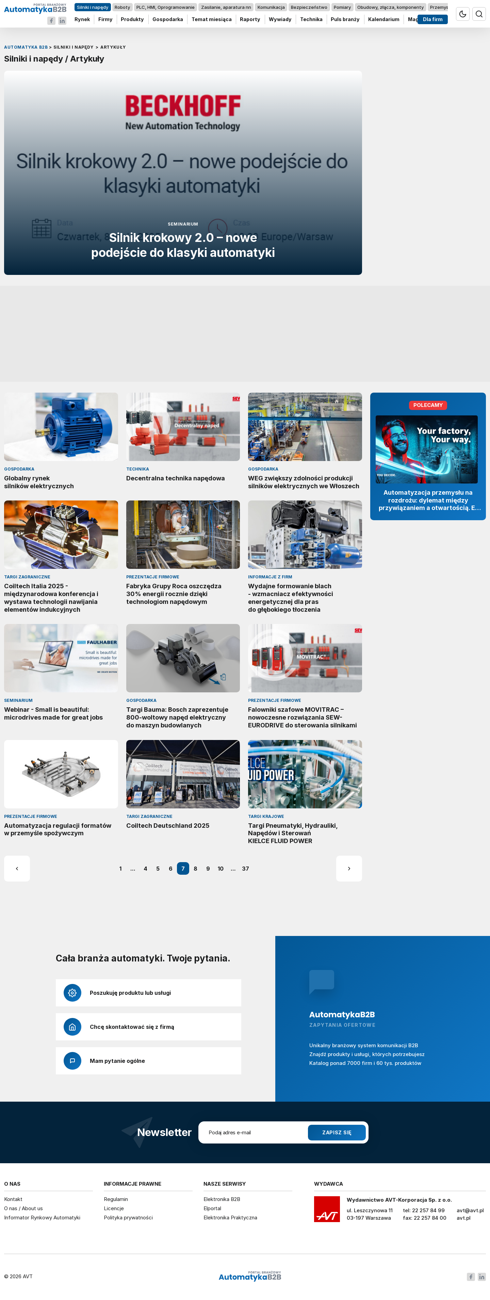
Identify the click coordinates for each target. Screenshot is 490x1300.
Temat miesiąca (212, 19)
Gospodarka (167, 19)
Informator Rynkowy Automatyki (42, 1217)
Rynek (82, 19)
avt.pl (464, 1218)
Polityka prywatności (128, 1217)
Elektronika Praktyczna (230, 1217)
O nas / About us (23, 1208)
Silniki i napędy (92, 7)
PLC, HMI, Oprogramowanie (165, 7)
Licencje (114, 1208)
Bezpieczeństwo (309, 7)
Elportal (212, 1208)
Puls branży (345, 19)
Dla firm (433, 19)
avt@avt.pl (470, 1210)
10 (221, 868)
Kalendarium (383, 19)
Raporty (250, 19)
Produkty (132, 19)
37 (245, 868)
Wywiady (280, 19)
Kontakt (13, 1199)
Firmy (105, 19)
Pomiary (342, 7)
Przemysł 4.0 (444, 7)
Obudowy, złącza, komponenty (390, 7)
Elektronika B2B (221, 1199)
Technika (311, 19)
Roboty (122, 7)
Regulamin (116, 1199)
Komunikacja (271, 7)
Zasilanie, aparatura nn (226, 7)
